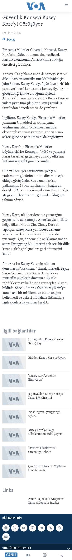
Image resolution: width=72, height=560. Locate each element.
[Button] (8, 40)
